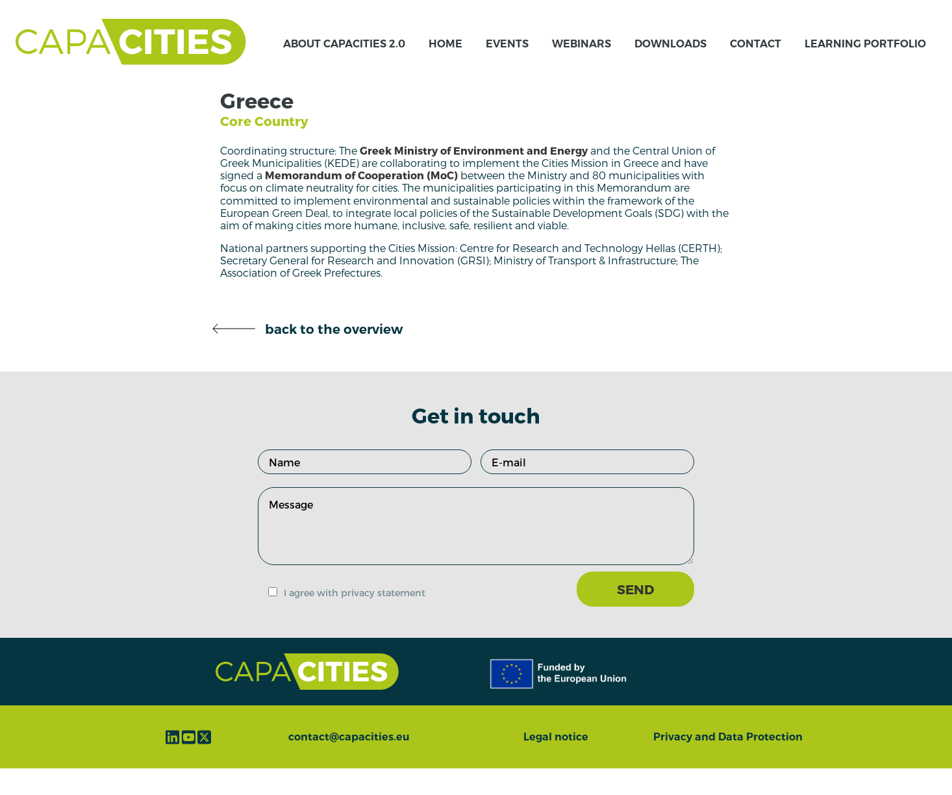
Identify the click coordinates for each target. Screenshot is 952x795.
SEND (635, 616)
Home (445, 57)
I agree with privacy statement (354, 619)
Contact (755, 57)
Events (507, 57)
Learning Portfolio (865, 57)
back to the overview (307, 356)
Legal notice (555, 763)
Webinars (581, 57)
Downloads (670, 57)
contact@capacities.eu (349, 763)
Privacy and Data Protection (728, 763)
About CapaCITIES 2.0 (344, 57)
